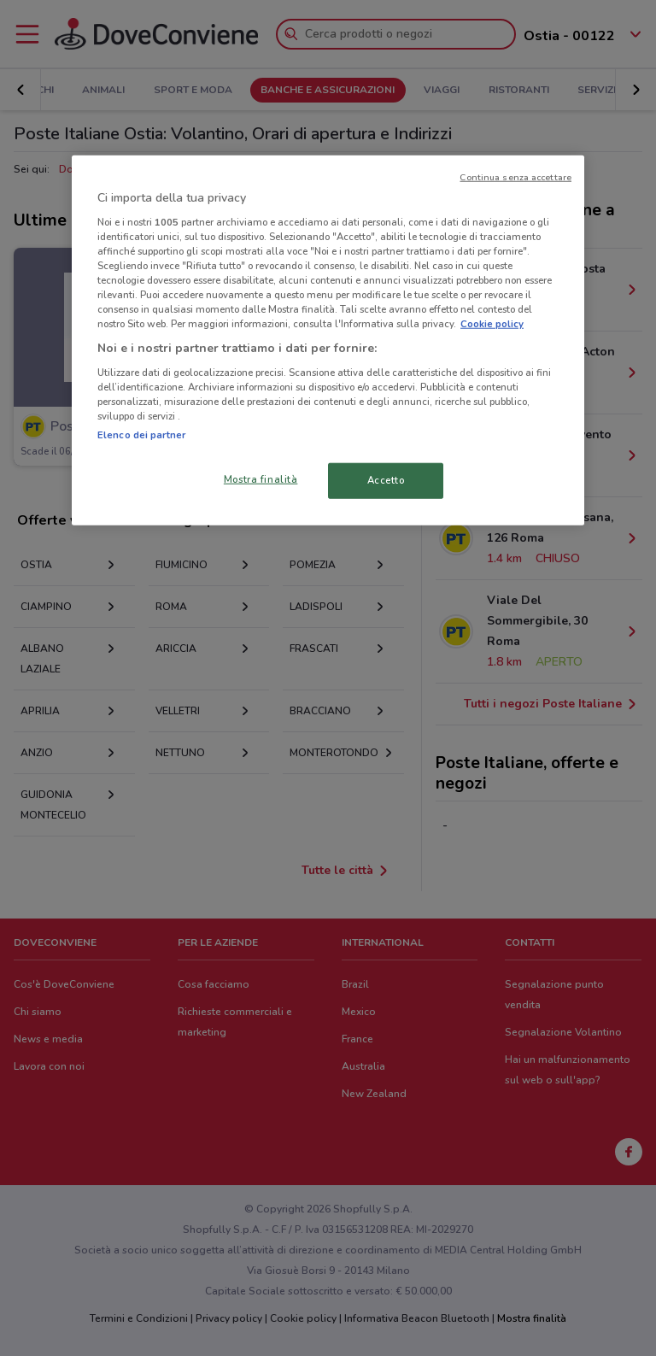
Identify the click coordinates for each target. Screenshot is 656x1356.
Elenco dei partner (141, 435)
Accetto (386, 480)
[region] (328, 340)
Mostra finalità (261, 479)
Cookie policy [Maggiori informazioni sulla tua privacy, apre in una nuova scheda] (492, 324)
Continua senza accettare (515, 177)
